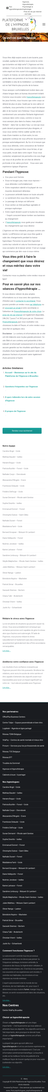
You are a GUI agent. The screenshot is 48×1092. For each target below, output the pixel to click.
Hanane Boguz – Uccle (12, 463)
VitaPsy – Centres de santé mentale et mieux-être (23, 740)
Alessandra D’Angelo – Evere (14, 480)
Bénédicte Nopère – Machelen (15, 579)
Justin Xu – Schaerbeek (12, 608)
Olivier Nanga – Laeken (12, 573)
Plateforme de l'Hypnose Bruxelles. (28, 1082)
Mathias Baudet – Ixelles (12, 457)
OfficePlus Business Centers (14, 717)
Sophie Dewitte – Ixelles (12, 503)
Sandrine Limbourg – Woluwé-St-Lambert (19, 555)
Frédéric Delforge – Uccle (13, 492)
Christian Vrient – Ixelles (12, 602)
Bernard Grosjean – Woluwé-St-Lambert (19, 532)
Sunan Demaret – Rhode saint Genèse (18, 497)
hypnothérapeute (34, 97)
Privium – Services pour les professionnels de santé (23, 746)
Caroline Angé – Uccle (11, 451)
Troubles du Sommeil (11, 763)
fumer (26, 989)
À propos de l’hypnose (15, 411)
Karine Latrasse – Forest (12, 550)
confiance (22, 667)
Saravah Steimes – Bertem (14, 590)
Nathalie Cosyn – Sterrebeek (14, 474)
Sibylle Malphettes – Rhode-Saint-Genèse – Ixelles (23, 561)
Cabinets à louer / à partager (14, 775)
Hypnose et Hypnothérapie (13, 769)
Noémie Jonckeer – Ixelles (13, 544)
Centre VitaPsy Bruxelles (12, 1010)
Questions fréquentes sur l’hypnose (21, 386)
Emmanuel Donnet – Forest (14, 509)
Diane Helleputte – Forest (13, 538)
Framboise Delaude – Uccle (13, 486)
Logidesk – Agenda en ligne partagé (17, 728)
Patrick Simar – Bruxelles (13, 584)
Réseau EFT (7, 757)
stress (5, 627)
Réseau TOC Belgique (11, 752)
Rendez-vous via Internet (22, 431)
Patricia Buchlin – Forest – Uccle (15, 468)
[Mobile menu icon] (43, 24)
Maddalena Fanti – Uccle (12, 526)
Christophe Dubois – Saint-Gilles (15, 515)
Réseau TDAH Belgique (12, 734)
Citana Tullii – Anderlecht (13, 596)
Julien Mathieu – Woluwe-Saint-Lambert (19, 567)
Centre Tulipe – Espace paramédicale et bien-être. (23, 723)
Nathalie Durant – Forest (12, 521)
